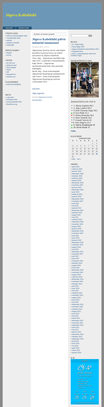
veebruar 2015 (77, 277)
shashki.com (11, 77)
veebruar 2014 (77, 293)
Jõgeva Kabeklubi (20, 15)
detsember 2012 (78, 304)
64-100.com (11, 63)
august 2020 (76, 226)
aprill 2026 (75, 167)
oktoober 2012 (77, 309)
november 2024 (77, 185)
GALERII (36, 89)
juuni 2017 (75, 258)
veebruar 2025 (77, 178)
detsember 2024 (78, 183)
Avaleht (9, 28)
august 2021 (76, 215)
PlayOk (9, 53)
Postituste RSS (12, 100)
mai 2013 (75, 302)
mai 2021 (75, 217)
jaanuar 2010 (76, 353)
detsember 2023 (78, 190)
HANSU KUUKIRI (13, 43)
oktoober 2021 (77, 213)
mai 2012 (75, 316)
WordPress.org (12, 104)
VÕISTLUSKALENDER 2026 (17, 36)
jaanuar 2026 (76, 171)
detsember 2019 (78, 231)
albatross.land (12, 65)
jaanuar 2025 (76, 180)
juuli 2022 (75, 203)
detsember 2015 (78, 270)
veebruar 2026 (77, 169)
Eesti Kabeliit (11, 68)
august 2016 (76, 265)
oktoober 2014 (77, 284)
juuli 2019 (75, 236)
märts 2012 (76, 318)
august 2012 (76, 311)
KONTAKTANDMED (14, 84)
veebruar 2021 (77, 219)
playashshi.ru (11, 74)
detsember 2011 (78, 321)
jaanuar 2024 (76, 187)
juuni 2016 (75, 268)
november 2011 (77, 323)
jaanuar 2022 (76, 208)
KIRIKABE (10, 45)
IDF (8, 72)
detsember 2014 (78, 279)
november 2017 (77, 254)
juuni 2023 (75, 192)
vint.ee (9, 55)
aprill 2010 (75, 348)
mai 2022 (75, 206)
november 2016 (77, 261)
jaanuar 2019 (76, 240)
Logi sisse (10, 97)
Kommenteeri (37, 100)
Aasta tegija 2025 (78, 47)
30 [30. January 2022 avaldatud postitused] (96, 154)
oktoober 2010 (77, 337)
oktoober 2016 (77, 263)
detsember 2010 (78, 334)
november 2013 (77, 295)
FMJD (9, 70)
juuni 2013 (75, 300)
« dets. (73, 159)
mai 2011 (75, 330)
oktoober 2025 (77, 176)
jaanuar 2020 (76, 229)
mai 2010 (75, 346)
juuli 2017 (75, 256)
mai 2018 (75, 249)
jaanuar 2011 (76, 332)
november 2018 (77, 245)
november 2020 (77, 224)
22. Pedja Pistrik (78, 44)
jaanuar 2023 (76, 196)
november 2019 (77, 233)
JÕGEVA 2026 (23, 28)
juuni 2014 (75, 288)
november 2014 (77, 281)
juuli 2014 (75, 286)
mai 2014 (75, 291)
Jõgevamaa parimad (45, 97)
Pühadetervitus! (77, 51)
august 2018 (76, 247)
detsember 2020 (78, 222)
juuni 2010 (75, 343)
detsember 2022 (78, 199)
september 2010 (78, 339)
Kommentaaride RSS (14, 102)
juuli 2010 (75, 341)
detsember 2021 (78, 210)
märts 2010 (76, 350)
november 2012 (77, 307)
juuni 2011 (75, 327)
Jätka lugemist (38, 93)
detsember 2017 (78, 252)
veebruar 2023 (77, 194)
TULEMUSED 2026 (13, 38)
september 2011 (78, 325)
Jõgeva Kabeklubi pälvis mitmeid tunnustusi (49, 40)
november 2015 (77, 272)
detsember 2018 (78, 242)
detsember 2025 (78, 174)
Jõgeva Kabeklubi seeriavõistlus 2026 (85, 49)
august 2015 (76, 275)
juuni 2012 (75, 314)
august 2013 (76, 298)
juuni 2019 (75, 238)
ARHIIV (9, 41)
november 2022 (77, 201)
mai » (79, 159)
